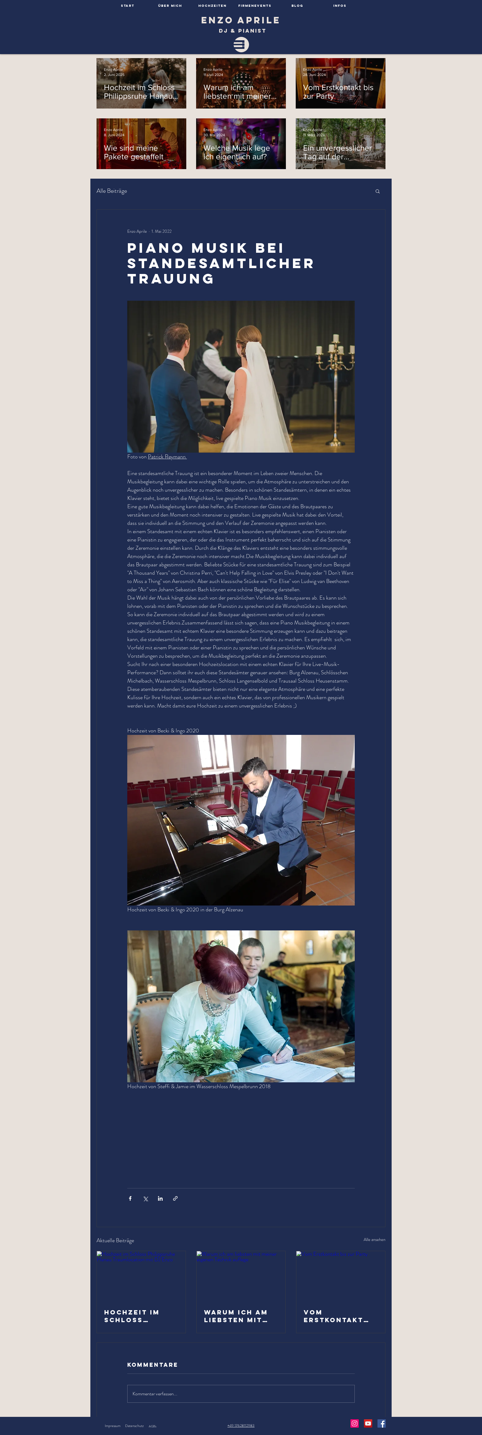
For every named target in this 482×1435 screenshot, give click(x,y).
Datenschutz (134, 1426)
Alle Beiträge (112, 191)
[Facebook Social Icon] (381, 1423)
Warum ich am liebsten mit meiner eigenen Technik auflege (239, 1316)
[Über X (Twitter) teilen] (145, 1198)
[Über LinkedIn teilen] (160, 1198)
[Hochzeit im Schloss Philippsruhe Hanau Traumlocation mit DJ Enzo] (141, 1276)
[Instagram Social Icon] (354, 1423)
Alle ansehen (374, 1239)
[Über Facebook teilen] (130, 1198)
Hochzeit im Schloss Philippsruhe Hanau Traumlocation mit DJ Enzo (140, 1316)
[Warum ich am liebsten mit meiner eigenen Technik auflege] (241, 1276)
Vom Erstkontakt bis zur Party (335, 1316)
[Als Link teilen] (175, 1198)
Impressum (112, 1426)
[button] (378, 190)
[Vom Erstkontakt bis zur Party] (340, 1276)
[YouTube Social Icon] (368, 1423)
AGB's (152, 1426)
